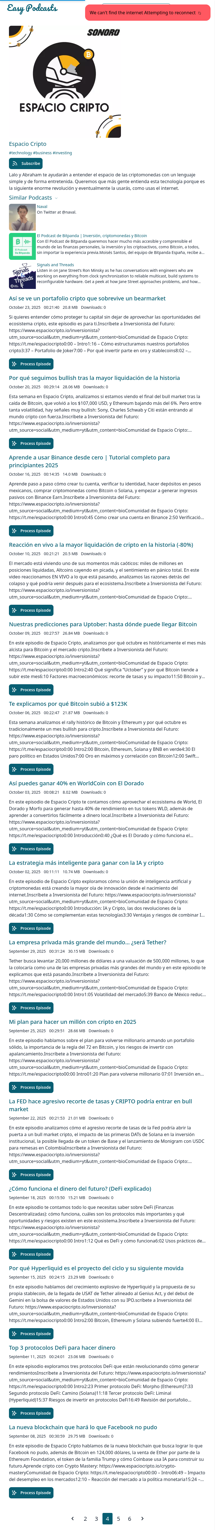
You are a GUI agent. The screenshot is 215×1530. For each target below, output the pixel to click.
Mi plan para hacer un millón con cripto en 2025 (72, 1022)
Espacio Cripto (27, 144)
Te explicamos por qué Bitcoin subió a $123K (68, 703)
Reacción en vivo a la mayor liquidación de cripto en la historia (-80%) (101, 544)
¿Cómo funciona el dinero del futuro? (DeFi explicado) (80, 1188)
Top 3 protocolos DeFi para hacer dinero (62, 1347)
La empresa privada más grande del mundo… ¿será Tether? (87, 942)
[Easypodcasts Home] (38, 9)
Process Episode (31, 364)
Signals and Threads (55, 264)
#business (43, 152)
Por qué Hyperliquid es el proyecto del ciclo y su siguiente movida (96, 1268)
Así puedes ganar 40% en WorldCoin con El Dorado (76, 783)
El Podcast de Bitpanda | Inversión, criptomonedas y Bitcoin (92, 235)
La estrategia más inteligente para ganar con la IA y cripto (86, 862)
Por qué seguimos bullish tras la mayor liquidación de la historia (94, 378)
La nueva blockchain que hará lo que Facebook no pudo (83, 1427)
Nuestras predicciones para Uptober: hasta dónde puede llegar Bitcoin (103, 624)
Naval (42, 206)
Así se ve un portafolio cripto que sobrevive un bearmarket (87, 298)
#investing (62, 152)
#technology (21, 152)
